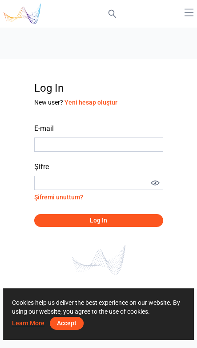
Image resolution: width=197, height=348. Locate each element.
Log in (98, 220)
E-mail (44, 128)
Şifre (41, 166)
